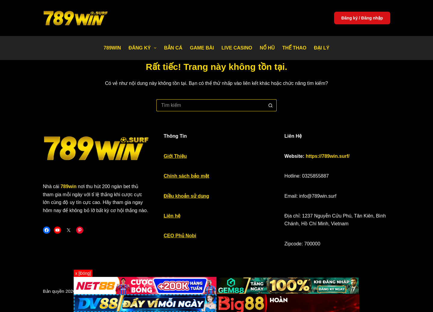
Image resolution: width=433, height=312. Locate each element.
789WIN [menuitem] (112, 47)
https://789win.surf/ (328, 156)
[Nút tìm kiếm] (271, 105)
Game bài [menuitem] (202, 47)
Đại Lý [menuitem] (321, 47)
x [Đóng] (83, 273)
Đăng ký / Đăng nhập (362, 18)
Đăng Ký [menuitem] (143, 48)
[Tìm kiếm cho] (210, 105)
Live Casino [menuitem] (236, 47)
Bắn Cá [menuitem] (173, 47)
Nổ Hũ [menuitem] (267, 47)
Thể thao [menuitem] (294, 47)
